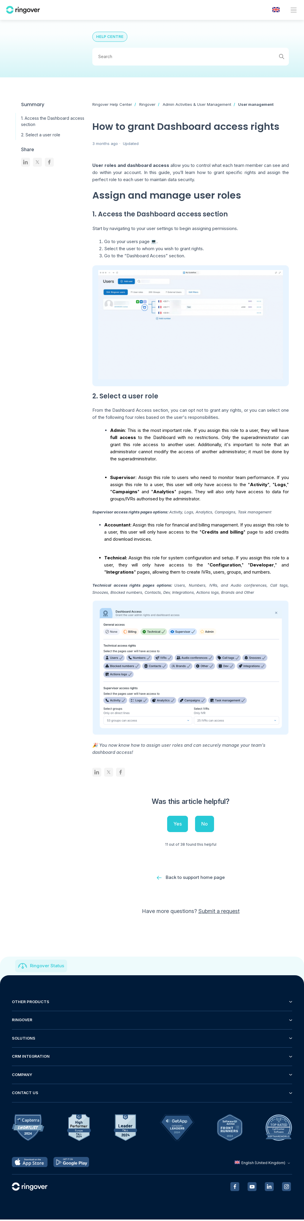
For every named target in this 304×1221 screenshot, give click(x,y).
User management (255, 104)
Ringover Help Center (112, 104)
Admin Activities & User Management (197, 104)
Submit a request (219, 912)
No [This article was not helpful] (204, 824)
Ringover (147, 104)
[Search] (190, 57)
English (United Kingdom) (263, 1164)
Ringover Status (47, 967)
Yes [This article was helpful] (177, 824)
